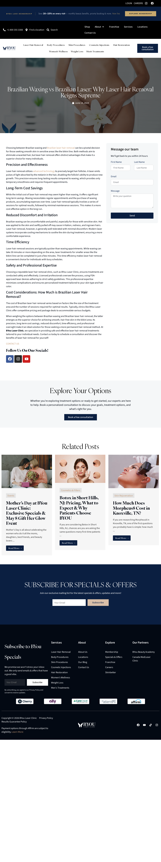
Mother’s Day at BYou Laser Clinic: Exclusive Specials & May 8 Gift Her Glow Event (26, 513)
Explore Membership (140, 13)
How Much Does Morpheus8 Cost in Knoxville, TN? (131, 508)
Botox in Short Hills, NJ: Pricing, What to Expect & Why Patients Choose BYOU (79, 508)
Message (115, 191)
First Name (116, 162)
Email (113, 176)
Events (11, 495)
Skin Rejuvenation (123, 495)
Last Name (139, 162)
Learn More (17, 732)
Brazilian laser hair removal (61, 148)
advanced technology (44, 171)
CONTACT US (12, 343)
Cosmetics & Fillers (70, 490)
